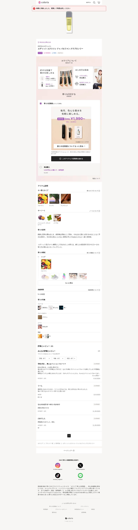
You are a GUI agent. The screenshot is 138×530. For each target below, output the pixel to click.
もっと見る (69, 283)
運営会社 (54, 512)
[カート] (99, 2)
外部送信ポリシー (79, 509)
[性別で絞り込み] (71, 358)
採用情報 (83, 512)
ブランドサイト (85, 506)
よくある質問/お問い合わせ (69, 503)
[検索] (94, 2)
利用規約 (45, 509)
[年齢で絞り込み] (58, 358)
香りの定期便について (55, 506)
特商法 (93, 509)
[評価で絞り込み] (44, 358)
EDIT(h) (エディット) (44, 46)
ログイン (88, 2)
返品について (96, 178)
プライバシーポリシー (61, 509)
